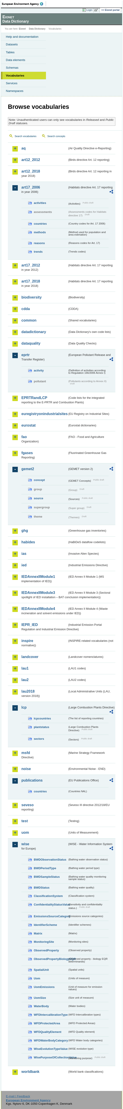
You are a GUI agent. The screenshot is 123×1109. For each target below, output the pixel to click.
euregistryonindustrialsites (44, 414)
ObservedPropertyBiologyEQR (51, 959)
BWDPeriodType (45, 868)
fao (24, 437)
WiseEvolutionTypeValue (51, 1049)
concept (39, 480)
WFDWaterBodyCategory (51, 1040)
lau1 (25, 668)
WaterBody (41, 1006)
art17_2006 (30, 187)
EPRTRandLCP (34, 398)
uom (25, 832)
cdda (25, 309)
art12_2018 (30, 171)
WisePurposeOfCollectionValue (51, 1057)
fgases (27, 453)
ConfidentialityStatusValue (51, 904)
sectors (39, 738)
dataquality (30, 343)
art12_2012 (30, 160)
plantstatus (41, 727)
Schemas (12, 67)
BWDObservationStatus (50, 859)
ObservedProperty (46, 950)
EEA (24, 4)
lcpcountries (42, 718)
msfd (25, 753)
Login (89, 10)
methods (40, 232)
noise (26, 769)
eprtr (25, 355)
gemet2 (27, 469)
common (28, 320)
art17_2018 (30, 281)
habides (28, 542)
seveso (27, 805)
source (38, 498)
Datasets (12, 44)
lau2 (25, 680)
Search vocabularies (25, 136)
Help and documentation (22, 36)
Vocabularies (15, 75)
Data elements (15, 60)
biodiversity (31, 297)
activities (40, 203)
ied (24, 565)
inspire (27, 641)
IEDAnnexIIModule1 (38, 577)
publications (32, 780)
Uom (37, 978)
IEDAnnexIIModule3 (38, 593)
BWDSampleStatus (47, 876)
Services (11, 83)
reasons (39, 243)
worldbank (30, 1072)
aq (23, 148)
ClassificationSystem (48, 896)
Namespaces (14, 91)
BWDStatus (42, 887)
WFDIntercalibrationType (51, 1014)
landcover (30, 657)
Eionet (22, 29)
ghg (24, 530)
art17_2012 (30, 265)
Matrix (38, 933)
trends (38, 251)
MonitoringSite (44, 941)
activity (39, 370)
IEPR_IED (29, 625)
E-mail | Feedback (18, 1096)
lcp (24, 707)
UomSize (40, 997)
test (24, 821)
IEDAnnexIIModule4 (38, 609)
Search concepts (56, 136)
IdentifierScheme (45, 925)
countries (40, 223)
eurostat (28, 425)
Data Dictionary (37, 29)
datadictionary (33, 332)
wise (25, 844)
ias (23, 554)
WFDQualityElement (47, 1032)
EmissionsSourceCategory (51, 916)
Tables (10, 52)
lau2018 (28, 691)
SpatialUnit (41, 969)
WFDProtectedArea (47, 1023)
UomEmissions (44, 987)
